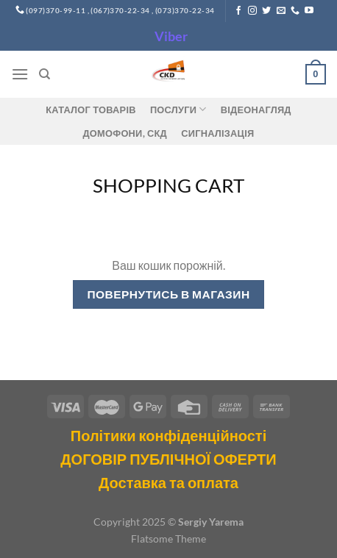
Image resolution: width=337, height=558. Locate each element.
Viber (171, 36)
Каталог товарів (90, 109)
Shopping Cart (168, 185)
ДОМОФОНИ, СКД (125, 133)
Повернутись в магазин (168, 294)
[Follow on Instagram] (252, 11)
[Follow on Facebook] (238, 11)
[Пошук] (44, 74)
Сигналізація (217, 133)
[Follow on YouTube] (309, 11)
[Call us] (295, 11)
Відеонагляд (256, 109)
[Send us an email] (281, 11)
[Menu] (20, 74)
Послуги (178, 109)
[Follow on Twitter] (266, 11)
